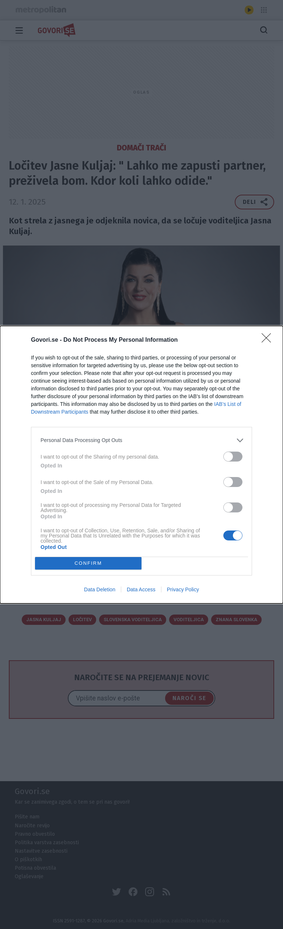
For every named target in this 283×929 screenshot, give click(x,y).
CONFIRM (88, 563)
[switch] (232, 457)
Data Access (141, 589)
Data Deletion (99, 589)
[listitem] (141, 440)
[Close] (269, 340)
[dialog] (141, 464)
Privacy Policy (183, 589)
